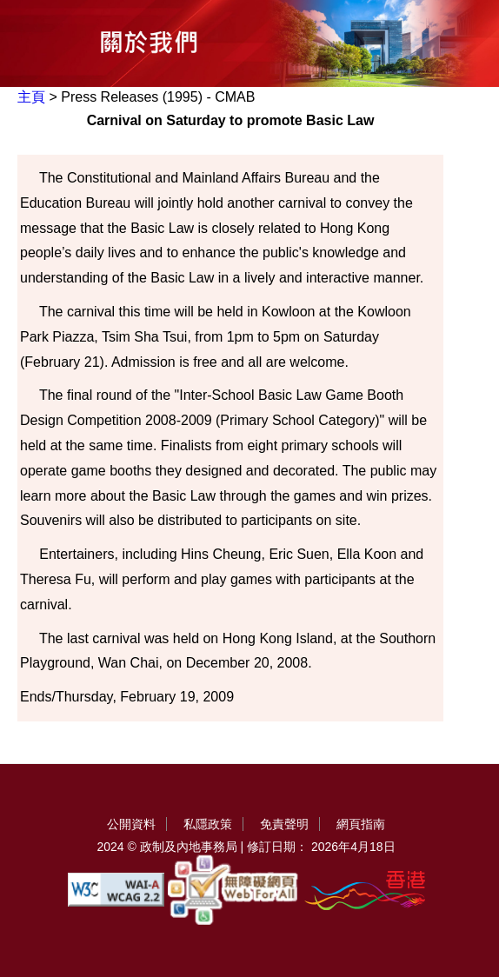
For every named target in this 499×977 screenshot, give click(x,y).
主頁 (31, 97)
